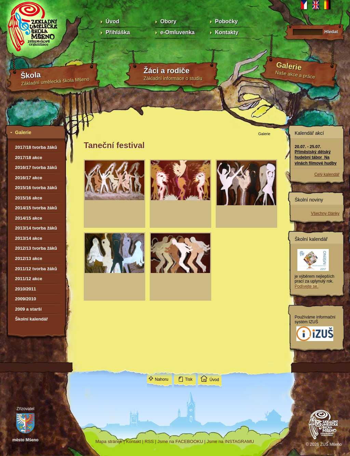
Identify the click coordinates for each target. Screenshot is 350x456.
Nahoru (161, 379)
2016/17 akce (28, 177)
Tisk (188, 379)
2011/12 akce (28, 278)
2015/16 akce (28, 197)
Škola (31, 75)
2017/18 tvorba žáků (36, 147)
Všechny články (325, 213)
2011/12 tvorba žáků (36, 268)
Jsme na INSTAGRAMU (230, 441)
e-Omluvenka (177, 32)
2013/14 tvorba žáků (36, 228)
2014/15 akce (28, 218)
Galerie (289, 66)
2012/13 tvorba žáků (36, 248)
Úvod (112, 21)
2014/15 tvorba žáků (36, 207)
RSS (149, 441)
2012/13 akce (28, 258)
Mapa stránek (108, 441)
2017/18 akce (28, 157)
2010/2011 (25, 288)
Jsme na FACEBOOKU (180, 441)
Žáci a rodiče (167, 70)
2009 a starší (28, 309)
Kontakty (226, 32)
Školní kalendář (31, 319)
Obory (168, 21)
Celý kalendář (326, 174)
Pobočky (226, 21)
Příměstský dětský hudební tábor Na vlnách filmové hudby (316, 157)
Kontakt (133, 441)
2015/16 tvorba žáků (36, 187)
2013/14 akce (28, 238)
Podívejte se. (306, 286)
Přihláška (118, 32)
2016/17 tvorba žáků (36, 167)
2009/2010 (25, 298)
